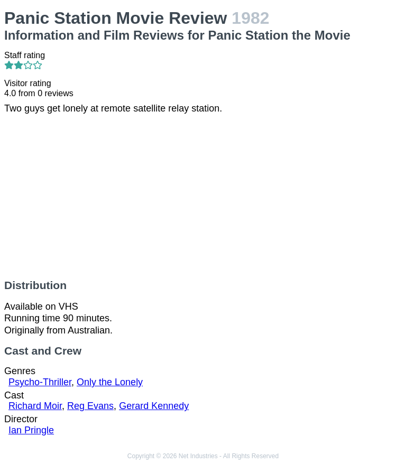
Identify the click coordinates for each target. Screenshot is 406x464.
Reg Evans (90, 406)
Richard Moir (35, 406)
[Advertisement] (203, 197)
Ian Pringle (31, 430)
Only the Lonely (110, 382)
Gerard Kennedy (154, 406)
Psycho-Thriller (39, 382)
